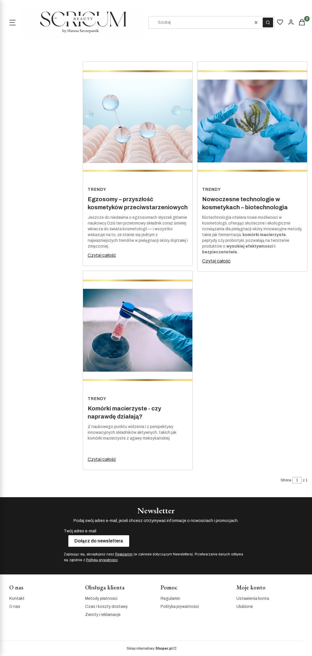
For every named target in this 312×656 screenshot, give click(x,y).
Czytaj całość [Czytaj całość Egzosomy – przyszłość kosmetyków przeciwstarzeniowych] (102, 255)
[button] (268, 22)
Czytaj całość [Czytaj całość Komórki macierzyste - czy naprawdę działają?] (102, 459)
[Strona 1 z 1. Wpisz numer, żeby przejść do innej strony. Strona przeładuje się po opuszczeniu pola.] (297, 480)
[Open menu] (12, 22)
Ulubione (244, 606)
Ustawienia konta (252, 598)
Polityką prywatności (102, 560)
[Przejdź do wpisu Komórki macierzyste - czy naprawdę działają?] (138, 332)
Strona (286, 480)
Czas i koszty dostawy (106, 606)
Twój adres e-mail (80, 531)
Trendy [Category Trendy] (97, 189)
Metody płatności (101, 598)
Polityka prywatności (180, 606)
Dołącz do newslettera (98, 540)
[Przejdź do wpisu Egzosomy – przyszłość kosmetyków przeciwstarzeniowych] (138, 123)
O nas (14, 606)
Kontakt (17, 598)
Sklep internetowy (149, 648)
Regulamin (124, 554)
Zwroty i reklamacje (103, 614)
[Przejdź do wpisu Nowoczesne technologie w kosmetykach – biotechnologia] (252, 123)
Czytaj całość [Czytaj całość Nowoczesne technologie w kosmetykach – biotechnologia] (216, 261)
